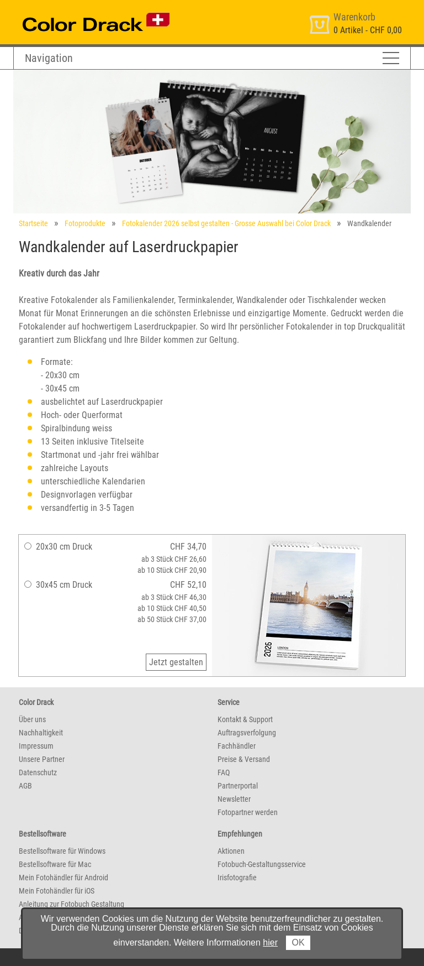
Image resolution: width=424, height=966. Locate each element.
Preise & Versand (244, 759)
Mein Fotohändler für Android (63, 877)
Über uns (32, 719)
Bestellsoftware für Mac (55, 864)
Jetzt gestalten (176, 662)
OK (298, 942)
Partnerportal (238, 785)
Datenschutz (38, 772)
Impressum (36, 746)
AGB (25, 785)
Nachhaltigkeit (41, 732)
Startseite (33, 223)
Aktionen (231, 851)
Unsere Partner (42, 759)
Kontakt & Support (245, 719)
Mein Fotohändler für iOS (56, 890)
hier (270, 942)
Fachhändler (237, 746)
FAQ (224, 772)
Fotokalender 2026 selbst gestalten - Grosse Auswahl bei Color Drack (226, 223)
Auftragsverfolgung (247, 732)
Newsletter (234, 799)
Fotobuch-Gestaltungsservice (262, 864)
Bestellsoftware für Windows (62, 851)
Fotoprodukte (85, 223)
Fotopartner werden (248, 812)
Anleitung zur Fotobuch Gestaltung (71, 904)
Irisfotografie (237, 877)
